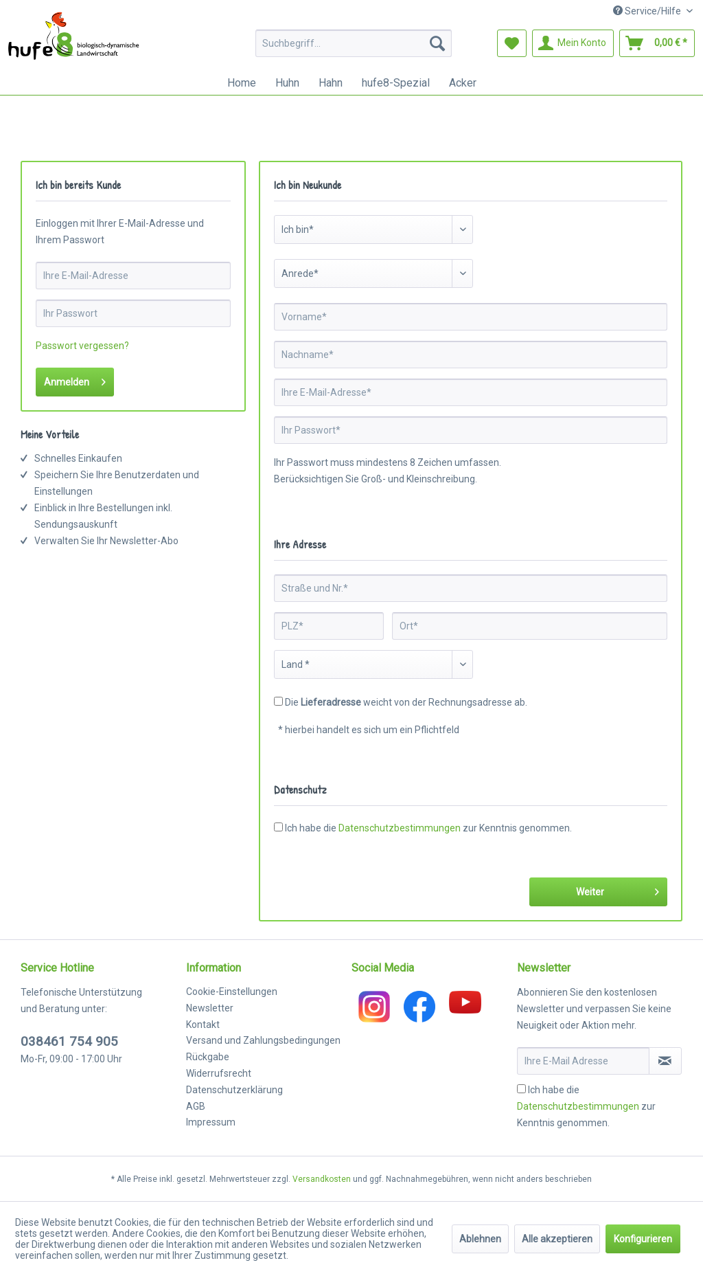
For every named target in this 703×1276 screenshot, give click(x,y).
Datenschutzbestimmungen (399, 827)
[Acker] (462, 83)
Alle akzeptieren (557, 1238)
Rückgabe (207, 1056)
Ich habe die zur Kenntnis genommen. (428, 827)
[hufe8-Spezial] (395, 83)
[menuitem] (353, 43)
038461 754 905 (69, 1041)
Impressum (210, 1122)
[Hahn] (330, 83)
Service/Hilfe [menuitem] (648, 10)
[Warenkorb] (657, 43)
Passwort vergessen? (82, 345)
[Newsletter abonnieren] (665, 1061)
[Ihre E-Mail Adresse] (583, 1061)
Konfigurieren (643, 1238)
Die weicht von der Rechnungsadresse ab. (406, 702)
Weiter (617, 889)
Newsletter (209, 1008)
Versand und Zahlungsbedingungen (263, 1040)
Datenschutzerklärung (234, 1089)
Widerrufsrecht (218, 1073)
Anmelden (75, 379)
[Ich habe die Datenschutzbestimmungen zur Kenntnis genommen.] (521, 1088)
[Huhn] (287, 83)
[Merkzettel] (512, 43)
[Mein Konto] (573, 43)
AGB (195, 1106)
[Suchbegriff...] (353, 43)
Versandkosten (321, 1179)
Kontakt (203, 1024)
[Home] (242, 83)
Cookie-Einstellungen (231, 991)
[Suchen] (437, 43)
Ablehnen (480, 1238)
